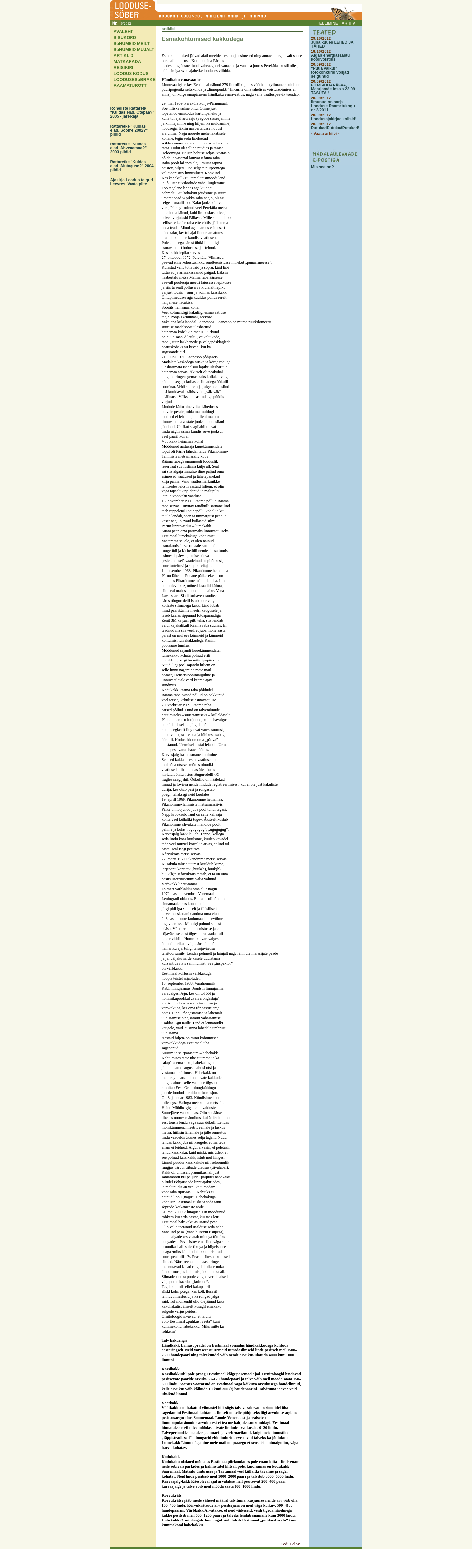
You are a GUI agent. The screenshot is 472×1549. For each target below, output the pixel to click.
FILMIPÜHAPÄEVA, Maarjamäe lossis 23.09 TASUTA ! (333, 89)
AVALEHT (123, 31)
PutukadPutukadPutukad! (335, 128)
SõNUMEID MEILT (132, 43)
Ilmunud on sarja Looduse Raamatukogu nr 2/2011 (333, 106)
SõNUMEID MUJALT (134, 49)
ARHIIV (348, 23)
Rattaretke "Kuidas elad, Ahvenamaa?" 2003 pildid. (128, 148)
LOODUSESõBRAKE (135, 79)
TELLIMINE (327, 23)
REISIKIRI (123, 67)
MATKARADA (127, 61)
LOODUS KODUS (131, 73)
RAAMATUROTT (130, 85)
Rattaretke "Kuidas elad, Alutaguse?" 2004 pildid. (132, 166)
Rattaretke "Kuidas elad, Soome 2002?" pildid (129, 130)
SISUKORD (125, 37)
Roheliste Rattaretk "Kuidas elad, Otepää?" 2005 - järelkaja (132, 112)
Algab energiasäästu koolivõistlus (330, 57)
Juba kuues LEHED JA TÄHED (332, 44)
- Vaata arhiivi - (325, 133)
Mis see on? (322, 167)
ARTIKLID (124, 55)
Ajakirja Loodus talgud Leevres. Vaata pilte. (131, 182)
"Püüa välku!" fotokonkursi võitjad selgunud (330, 72)
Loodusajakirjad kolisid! (333, 119)
